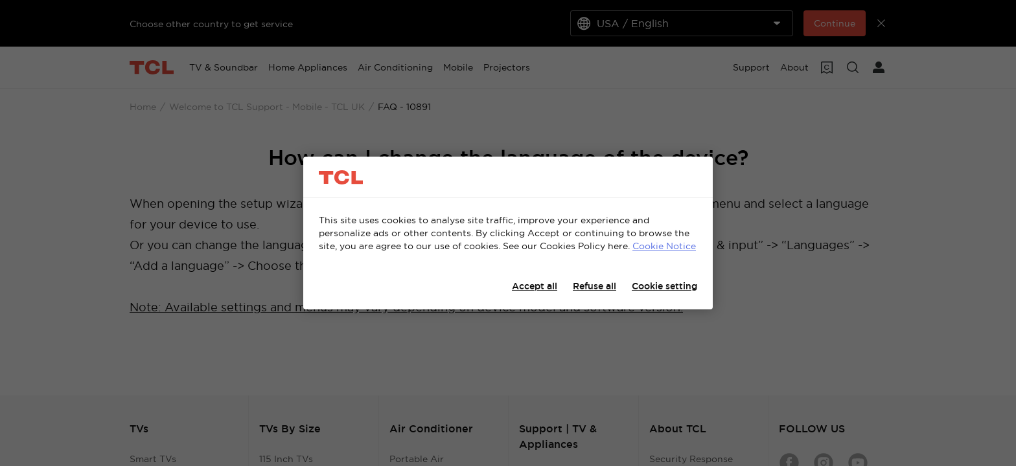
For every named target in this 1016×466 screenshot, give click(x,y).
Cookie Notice (664, 246)
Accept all (534, 286)
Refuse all (594, 286)
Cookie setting (664, 286)
